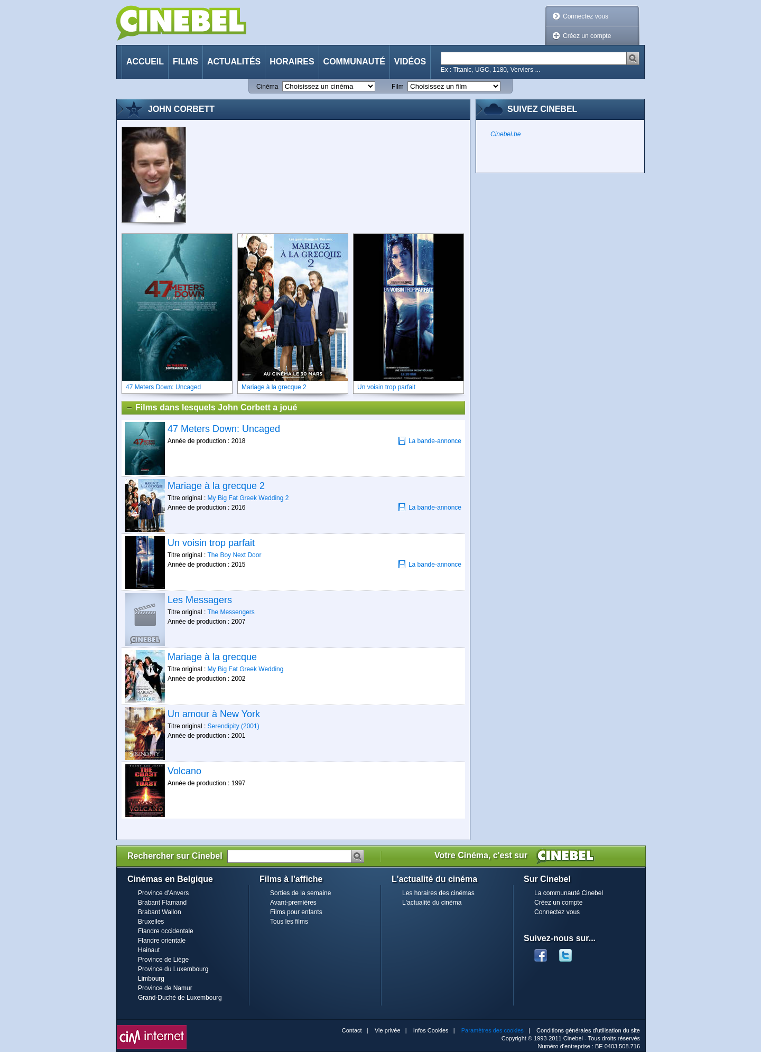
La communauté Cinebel (568, 893)
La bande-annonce (429, 441)
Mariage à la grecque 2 (216, 486)
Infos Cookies (431, 1030)
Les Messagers (200, 600)
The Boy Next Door (234, 555)
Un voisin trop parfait (211, 543)
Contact (352, 1030)
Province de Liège (163, 959)
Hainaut (149, 950)
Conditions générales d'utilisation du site (588, 1030)
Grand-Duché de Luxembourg (180, 997)
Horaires (292, 61)
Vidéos (410, 61)
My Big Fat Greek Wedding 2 (248, 498)
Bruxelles (151, 921)
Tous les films (289, 921)
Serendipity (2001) (233, 726)
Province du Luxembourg (173, 969)
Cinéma (267, 86)
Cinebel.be (505, 134)
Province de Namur (165, 988)
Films (185, 61)
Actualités (234, 61)
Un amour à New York (214, 714)
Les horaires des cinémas (438, 893)
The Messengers (230, 612)
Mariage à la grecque (212, 657)
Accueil (145, 61)
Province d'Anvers (163, 893)
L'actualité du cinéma (431, 902)
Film (398, 86)
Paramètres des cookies (492, 1030)
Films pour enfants (296, 912)
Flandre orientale (161, 940)
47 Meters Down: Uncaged (224, 429)
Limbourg (151, 978)
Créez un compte (587, 36)
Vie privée (388, 1030)
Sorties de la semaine (300, 893)
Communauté (354, 61)
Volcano (184, 771)
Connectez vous (585, 16)
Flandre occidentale (165, 931)
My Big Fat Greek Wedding (246, 669)
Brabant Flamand (162, 902)
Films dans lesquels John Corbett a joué (211, 407)
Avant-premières (293, 902)
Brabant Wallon (159, 912)
